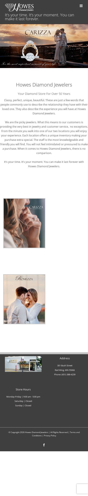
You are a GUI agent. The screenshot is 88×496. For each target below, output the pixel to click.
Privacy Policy (50, 435)
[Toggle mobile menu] (81, 6)
